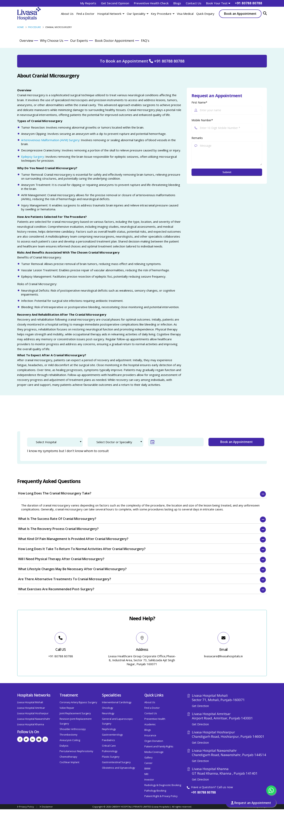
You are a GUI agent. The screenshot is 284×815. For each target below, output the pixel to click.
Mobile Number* (202, 120)
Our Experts (79, 40)
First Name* (199, 102)
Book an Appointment (240, 14)
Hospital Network (110, 14)
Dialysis (64, 745)
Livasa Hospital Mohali (30, 702)
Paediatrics (108, 740)
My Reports (88, 3)
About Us (67, 14)
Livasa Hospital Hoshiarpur (33, 713)
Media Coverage (153, 752)
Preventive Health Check (151, 3)
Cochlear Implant (69, 762)
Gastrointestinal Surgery (116, 762)
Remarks (197, 138)
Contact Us (193, 3)
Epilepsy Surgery (32, 157)
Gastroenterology (112, 734)
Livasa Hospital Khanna (30, 724)
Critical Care (109, 745)
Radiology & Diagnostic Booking (162, 785)
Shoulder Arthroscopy (73, 729)
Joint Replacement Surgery (75, 713)
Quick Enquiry (205, 14)
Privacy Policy (26, 806)
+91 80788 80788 (203, 792)
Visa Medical (185, 14)
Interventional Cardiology (116, 702)
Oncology (107, 708)
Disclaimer (47, 806)
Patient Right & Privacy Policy (161, 796)
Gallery (148, 757)
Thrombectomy (68, 734)
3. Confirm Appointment (114, 417)
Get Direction (200, 706)
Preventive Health (154, 719)
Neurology (108, 713)
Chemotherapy (68, 756)
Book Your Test (218, 3)
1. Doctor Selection (33, 417)
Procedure (34, 27)
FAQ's (145, 40)
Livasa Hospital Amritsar (31, 708)
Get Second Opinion (115, 3)
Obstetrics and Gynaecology (118, 767)
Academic (150, 724)
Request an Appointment (251, 803)
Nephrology (109, 729)
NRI (146, 774)
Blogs (177, 3)
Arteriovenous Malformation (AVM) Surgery (50, 140)
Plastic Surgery (110, 756)
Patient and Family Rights (158, 746)
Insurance (150, 735)
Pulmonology (109, 751)
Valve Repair (67, 708)
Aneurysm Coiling (70, 740)
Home (20, 27)
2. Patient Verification (71, 417)
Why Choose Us (51, 40)
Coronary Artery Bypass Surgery (78, 702)
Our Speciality (137, 14)
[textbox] (57, 442)
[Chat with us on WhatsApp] (271, 790)
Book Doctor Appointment (114, 40)
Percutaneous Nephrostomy (76, 751)
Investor (149, 779)
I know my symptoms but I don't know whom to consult (68, 451)
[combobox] (55, 442)
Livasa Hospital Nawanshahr (33, 719)
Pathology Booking (155, 790)
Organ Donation (153, 741)
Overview (26, 40)
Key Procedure (162, 14)
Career (148, 763)
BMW (147, 768)
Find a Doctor (85, 14)
